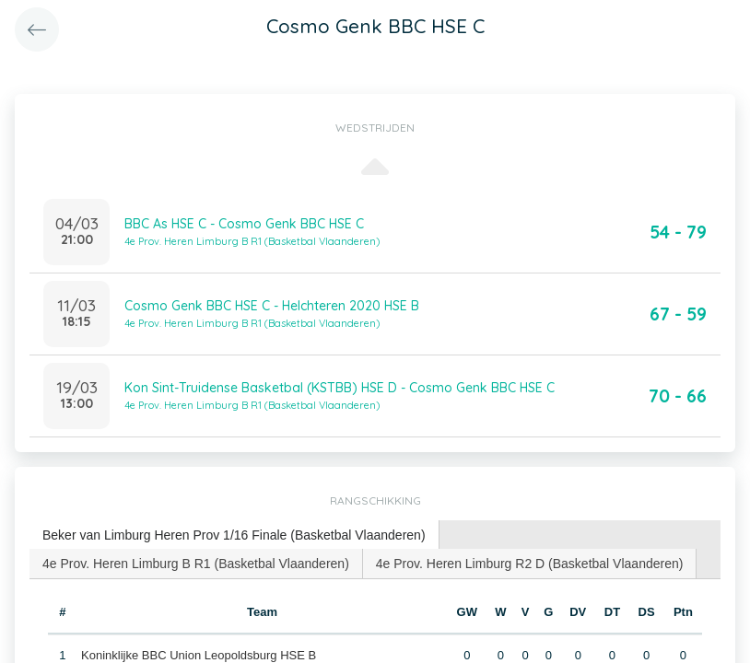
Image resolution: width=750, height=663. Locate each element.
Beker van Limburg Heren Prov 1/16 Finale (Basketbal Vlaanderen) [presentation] (234, 535)
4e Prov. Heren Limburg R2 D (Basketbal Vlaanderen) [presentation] (530, 563)
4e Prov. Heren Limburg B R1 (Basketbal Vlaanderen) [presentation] (195, 563)
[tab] (234, 535)
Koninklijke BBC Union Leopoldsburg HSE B (198, 655)
